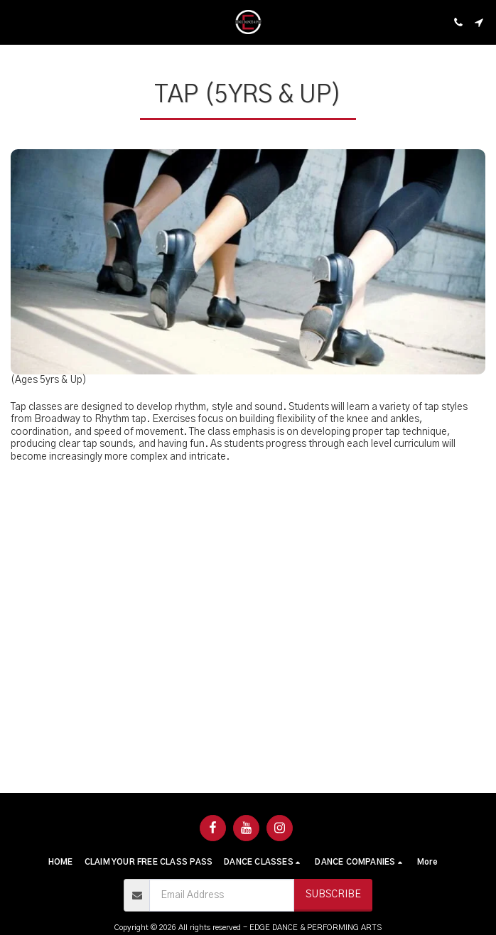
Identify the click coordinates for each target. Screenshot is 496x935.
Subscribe (333, 894)
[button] (16, 22)
